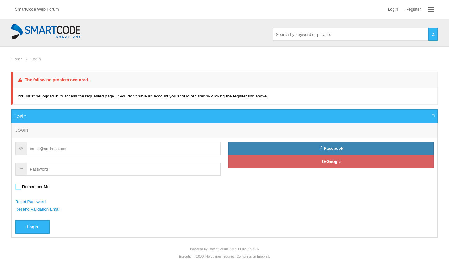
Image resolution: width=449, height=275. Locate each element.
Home (17, 59)
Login (36, 59)
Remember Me (35, 186)
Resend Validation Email (37, 209)
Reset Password (30, 201)
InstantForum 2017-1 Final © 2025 (233, 249)
